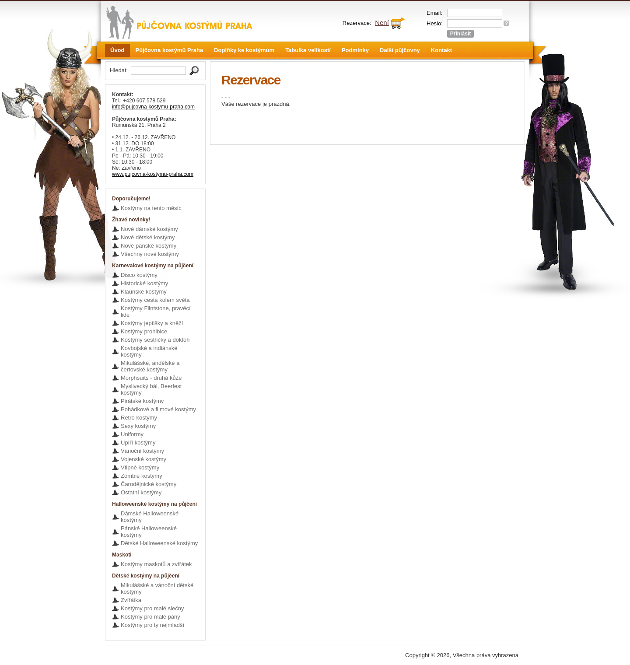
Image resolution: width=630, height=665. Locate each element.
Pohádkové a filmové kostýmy (158, 409)
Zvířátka (131, 600)
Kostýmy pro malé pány (150, 616)
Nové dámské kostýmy (149, 229)
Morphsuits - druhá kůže (151, 377)
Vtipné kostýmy (140, 467)
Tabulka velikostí (308, 50)
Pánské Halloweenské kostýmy (149, 531)
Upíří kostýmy (138, 442)
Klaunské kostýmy (144, 291)
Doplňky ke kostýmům (244, 50)
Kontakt (441, 50)
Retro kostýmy (139, 417)
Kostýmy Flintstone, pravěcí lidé (156, 311)
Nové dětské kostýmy (148, 237)
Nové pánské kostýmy (148, 245)
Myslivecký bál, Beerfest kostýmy (151, 389)
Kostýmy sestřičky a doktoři (155, 339)
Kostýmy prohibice (144, 331)
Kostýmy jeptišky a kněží (152, 323)
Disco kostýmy (139, 275)
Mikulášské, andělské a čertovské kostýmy (150, 366)
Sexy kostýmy (138, 426)
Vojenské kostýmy (143, 459)
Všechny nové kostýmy (150, 254)
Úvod (117, 50)
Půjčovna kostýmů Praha (169, 50)
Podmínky (355, 50)
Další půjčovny (400, 50)
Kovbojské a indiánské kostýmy (149, 351)
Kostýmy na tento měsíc (151, 208)
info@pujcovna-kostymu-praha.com (153, 107)
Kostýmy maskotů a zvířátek (156, 564)
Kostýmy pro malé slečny (152, 608)
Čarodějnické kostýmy (148, 484)
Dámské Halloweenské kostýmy (149, 516)
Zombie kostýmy (141, 475)
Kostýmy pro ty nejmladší (152, 625)
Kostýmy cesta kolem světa (155, 300)
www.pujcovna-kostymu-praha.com (152, 174)
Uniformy (132, 434)
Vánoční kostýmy (142, 451)
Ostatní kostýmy (141, 492)
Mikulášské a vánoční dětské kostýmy (157, 588)
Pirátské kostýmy (142, 401)
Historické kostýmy (144, 283)
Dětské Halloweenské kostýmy (159, 543)
